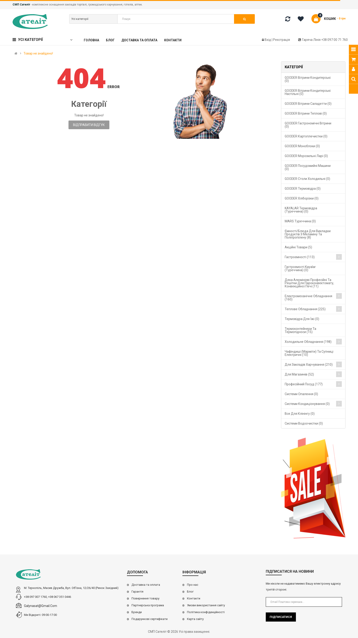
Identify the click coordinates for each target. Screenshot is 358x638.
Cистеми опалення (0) (301, 394)
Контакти (193, 598)
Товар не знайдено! (38, 53)
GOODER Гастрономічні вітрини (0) (308, 124)
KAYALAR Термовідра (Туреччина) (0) (301, 209)
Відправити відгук (89, 125)
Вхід (268, 40)
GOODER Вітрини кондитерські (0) (308, 79)
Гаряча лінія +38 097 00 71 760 (323, 40)
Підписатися (281, 617)
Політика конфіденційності (206, 612)
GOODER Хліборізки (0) (302, 198)
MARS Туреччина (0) (300, 221)
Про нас (192, 584)
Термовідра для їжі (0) (302, 319)
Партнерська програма (148, 605)
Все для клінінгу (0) (300, 413)
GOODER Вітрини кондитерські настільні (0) (308, 92)
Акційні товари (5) (298, 247)
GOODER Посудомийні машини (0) (308, 167)
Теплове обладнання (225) (305, 309)
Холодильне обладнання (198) (308, 342)
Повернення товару (145, 598)
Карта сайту (195, 619)
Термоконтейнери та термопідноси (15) (300, 330)
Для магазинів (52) (299, 374)
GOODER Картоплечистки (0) (306, 136)
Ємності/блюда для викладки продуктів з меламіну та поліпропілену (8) (308, 234)
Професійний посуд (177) (304, 384)
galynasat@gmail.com (40, 606)
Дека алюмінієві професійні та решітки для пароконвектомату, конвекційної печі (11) (309, 283)
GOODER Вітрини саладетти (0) (308, 103)
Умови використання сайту (206, 605)
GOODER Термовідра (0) (303, 188)
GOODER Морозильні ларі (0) (306, 156)
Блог (190, 591)
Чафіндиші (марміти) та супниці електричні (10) (309, 353)
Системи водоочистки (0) (304, 423)
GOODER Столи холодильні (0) (307, 179)
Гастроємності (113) (300, 257)
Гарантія (137, 591)
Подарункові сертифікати (150, 619)
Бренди (137, 612)
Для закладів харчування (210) (309, 364)
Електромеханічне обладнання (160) (308, 297)
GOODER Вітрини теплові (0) (306, 113)
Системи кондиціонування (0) (307, 404)
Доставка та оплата (146, 584)
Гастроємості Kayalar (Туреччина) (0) (300, 268)
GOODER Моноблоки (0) (302, 146)
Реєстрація (281, 40)
